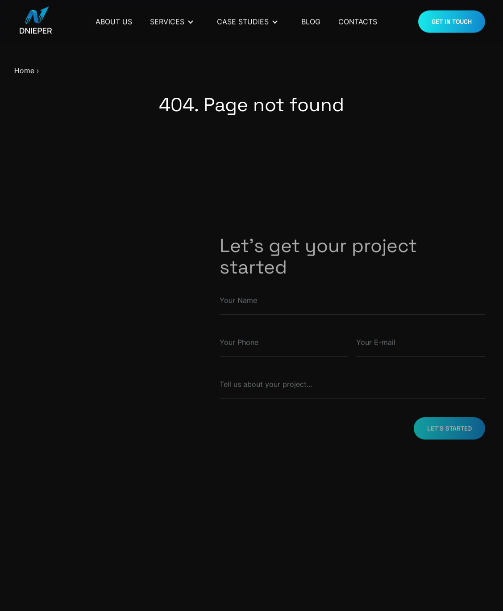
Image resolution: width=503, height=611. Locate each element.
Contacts (357, 20)
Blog (310, 20)
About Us (114, 20)
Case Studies (243, 20)
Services (167, 20)
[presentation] (339, 491)
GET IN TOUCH (452, 21)
